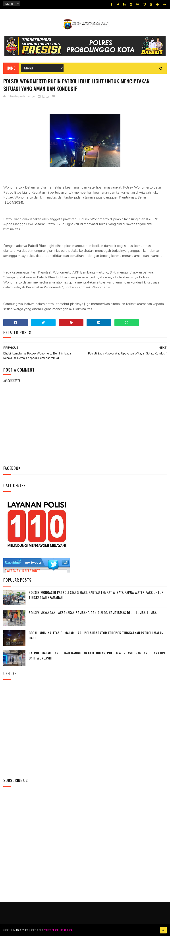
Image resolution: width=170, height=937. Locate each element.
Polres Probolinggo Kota (58, 931)
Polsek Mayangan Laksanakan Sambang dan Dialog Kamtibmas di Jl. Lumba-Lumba (93, 614)
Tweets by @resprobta (23, 572)
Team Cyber (22, 931)
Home (11, 69)
